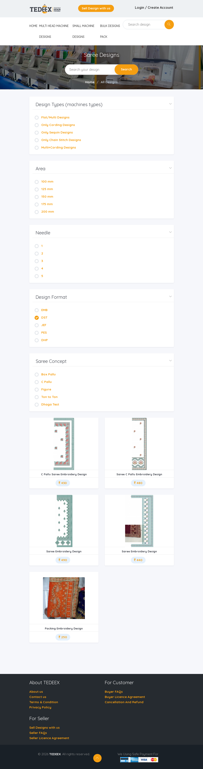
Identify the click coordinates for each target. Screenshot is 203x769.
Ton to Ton (46, 397)
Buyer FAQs (114, 692)
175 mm (44, 204)
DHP (41, 340)
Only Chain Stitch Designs (58, 140)
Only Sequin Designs (54, 132)
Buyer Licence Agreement (125, 697)
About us (36, 692)
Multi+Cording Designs (55, 147)
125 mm (44, 189)
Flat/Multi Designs (52, 117)
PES (41, 332)
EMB (41, 310)
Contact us (37, 697)
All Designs (109, 82)
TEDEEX (55, 754)
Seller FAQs (38, 733)
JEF (40, 325)
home (33, 26)
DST (41, 317)
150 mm (44, 196)
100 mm (44, 181)
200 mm (44, 212)
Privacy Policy (40, 707)
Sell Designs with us (44, 728)
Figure (43, 389)
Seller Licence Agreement (49, 738)
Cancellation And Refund (124, 702)
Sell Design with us (96, 8)
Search (126, 69)
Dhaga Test (47, 404)
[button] (103, 104)
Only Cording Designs (55, 125)
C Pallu (43, 382)
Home (89, 82)
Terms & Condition (43, 702)
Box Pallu (45, 374)
